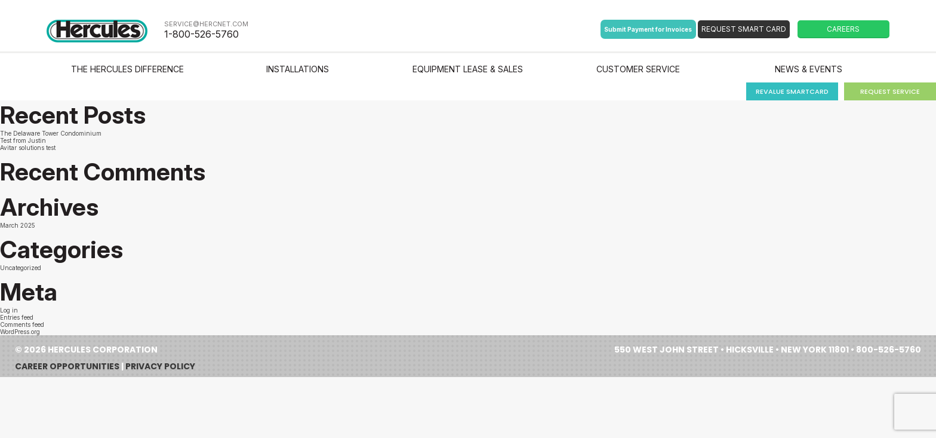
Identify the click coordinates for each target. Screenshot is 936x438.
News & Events (808, 69)
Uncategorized (20, 267)
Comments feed (22, 324)
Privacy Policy (160, 366)
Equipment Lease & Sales (467, 69)
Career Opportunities (67, 366)
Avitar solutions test (28, 147)
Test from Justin (23, 140)
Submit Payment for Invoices (648, 29)
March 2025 (17, 225)
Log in (9, 310)
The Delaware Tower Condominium (50, 133)
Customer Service (638, 69)
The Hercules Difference (127, 69)
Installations (297, 69)
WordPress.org (20, 331)
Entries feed (16, 317)
